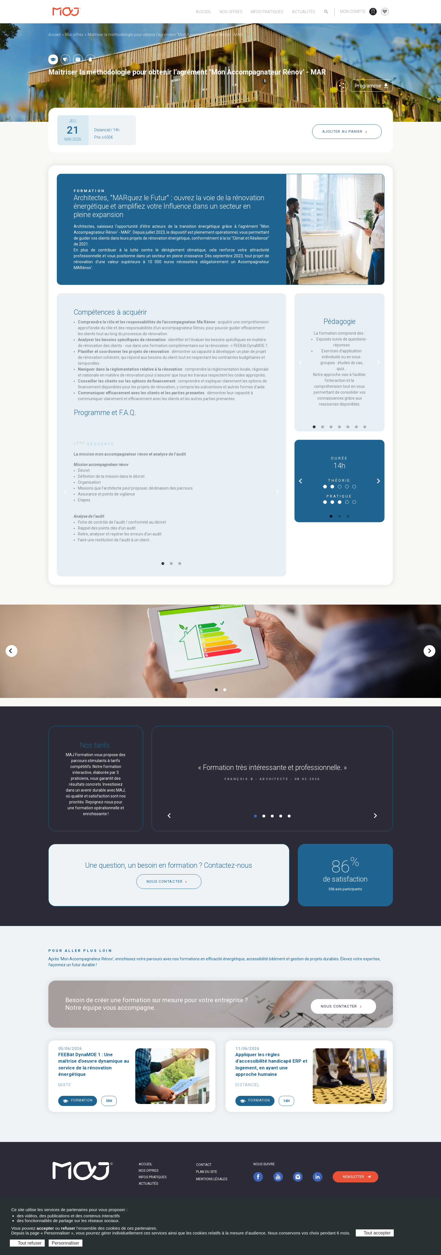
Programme (372, 85)
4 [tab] (339, 427)
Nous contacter (165, 881)
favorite (385, 11)
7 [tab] (365, 427)
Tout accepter (375, 1233)
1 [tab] (163, 564)
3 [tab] (180, 564)
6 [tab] (356, 427)
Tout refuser (27, 1243)
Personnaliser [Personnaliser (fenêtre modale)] (65, 1243)
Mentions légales (211, 1179)
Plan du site (206, 1172)
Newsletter (353, 1177)
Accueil (203, 12)
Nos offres (231, 12)
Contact (204, 1165)
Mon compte (353, 11)
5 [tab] (348, 427)
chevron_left (65, 492)
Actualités (303, 12)
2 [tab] (171, 564)
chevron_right (277, 492)
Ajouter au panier (342, 131)
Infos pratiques (267, 12)
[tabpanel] (171, 492)
